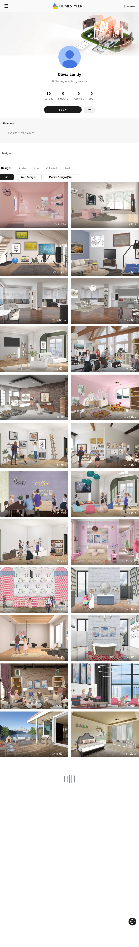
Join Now (129, 6)
